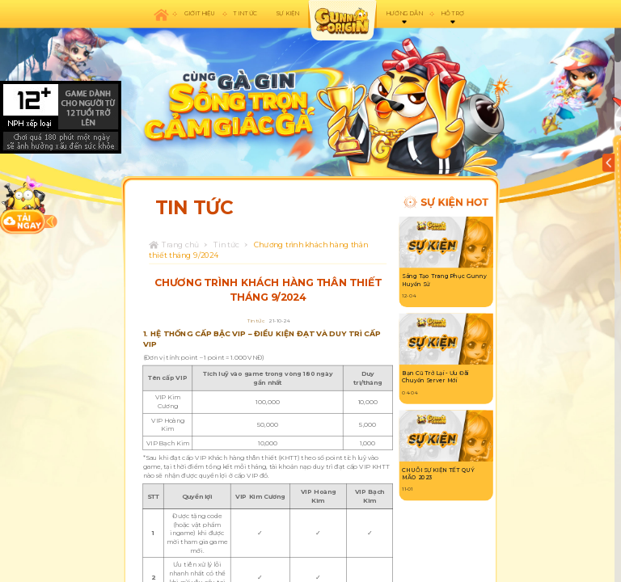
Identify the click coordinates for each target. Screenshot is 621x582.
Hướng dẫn (404, 14)
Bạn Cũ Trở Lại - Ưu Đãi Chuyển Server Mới (435, 376)
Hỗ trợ (452, 14)
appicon (342, 20)
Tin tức (226, 244)
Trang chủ (180, 244)
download (23, 204)
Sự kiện (287, 14)
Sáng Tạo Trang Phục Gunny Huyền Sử (444, 280)
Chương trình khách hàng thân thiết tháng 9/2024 (258, 249)
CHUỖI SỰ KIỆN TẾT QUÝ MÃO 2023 (438, 473)
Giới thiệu (200, 14)
